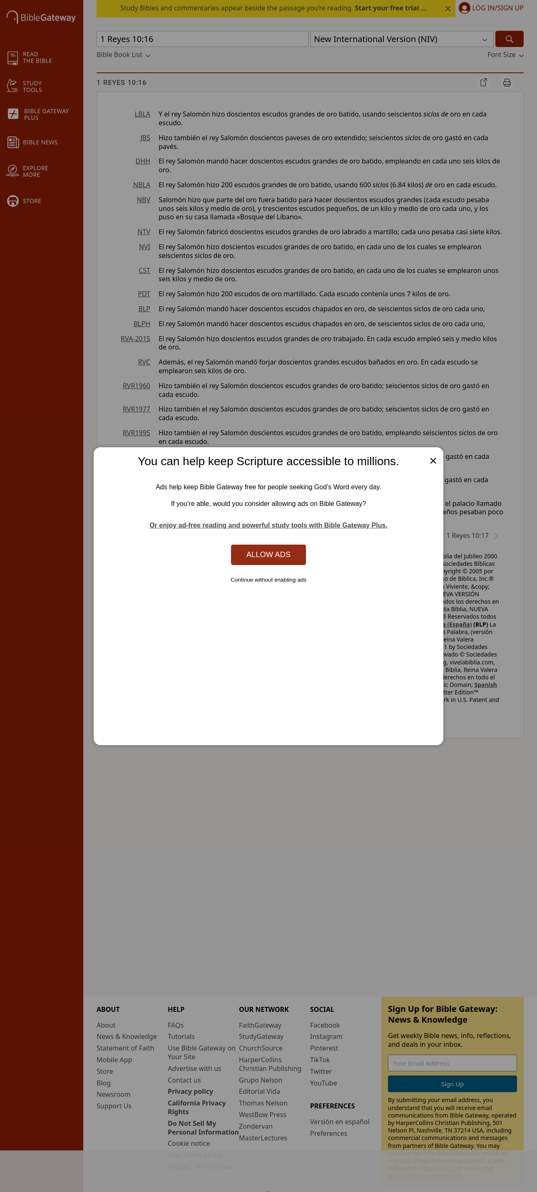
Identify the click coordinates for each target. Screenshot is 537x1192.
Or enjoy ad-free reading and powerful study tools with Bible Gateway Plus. (268, 525)
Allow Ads (268, 554)
